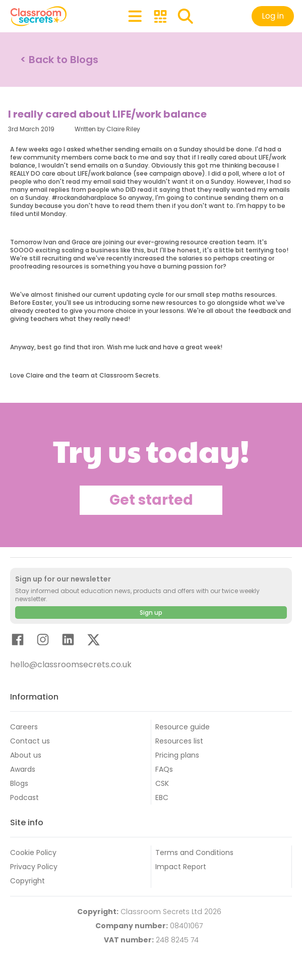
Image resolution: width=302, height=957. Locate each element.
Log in (273, 16)
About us (25, 755)
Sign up (151, 612)
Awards (22, 769)
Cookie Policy (33, 852)
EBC (161, 797)
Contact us (30, 741)
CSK (162, 783)
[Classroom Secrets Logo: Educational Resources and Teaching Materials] (38, 16)
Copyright (27, 881)
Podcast (24, 797)
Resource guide (182, 727)
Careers (24, 727)
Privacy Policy (33, 867)
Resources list (179, 741)
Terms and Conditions (194, 852)
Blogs (19, 783)
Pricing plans (177, 755)
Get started (151, 500)
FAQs (164, 769)
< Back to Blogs (59, 59)
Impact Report (180, 867)
